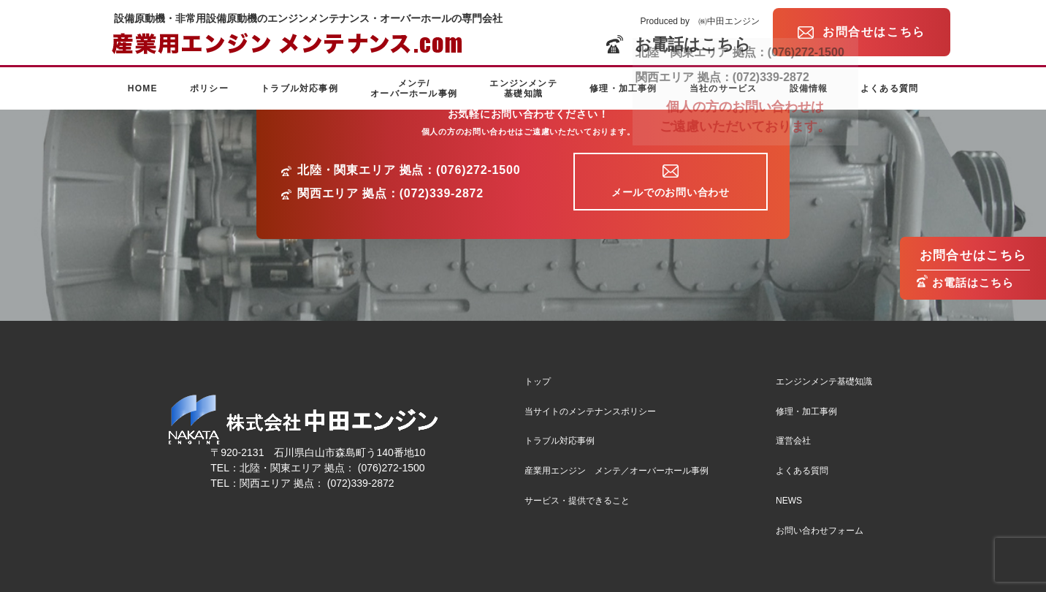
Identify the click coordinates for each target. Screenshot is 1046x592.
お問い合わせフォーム (819, 530)
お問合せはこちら (973, 255)
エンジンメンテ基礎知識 (523, 88)
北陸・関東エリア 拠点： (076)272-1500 (332, 468)
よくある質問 (889, 88)
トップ (537, 381)
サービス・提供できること (577, 501)
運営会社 (793, 441)
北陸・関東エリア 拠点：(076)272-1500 (408, 170)
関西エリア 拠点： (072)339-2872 (317, 483)
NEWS (789, 501)
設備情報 (809, 88)
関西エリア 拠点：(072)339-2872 (390, 194)
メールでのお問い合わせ (670, 192)
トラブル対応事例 (299, 88)
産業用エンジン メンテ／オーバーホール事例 (616, 471)
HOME (143, 88)
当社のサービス (723, 88)
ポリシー (209, 88)
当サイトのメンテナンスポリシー (590, 411)
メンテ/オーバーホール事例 (413, 88)
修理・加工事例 (623, 88)
